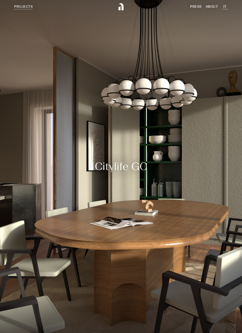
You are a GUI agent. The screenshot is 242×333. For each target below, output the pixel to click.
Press (196, 7)
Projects (23, 7)
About (212, 7)
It (225, 7)
